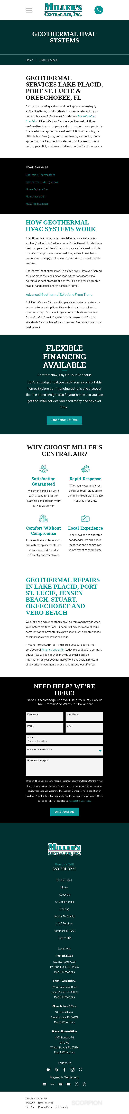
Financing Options (64, 420)
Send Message (64, 812)
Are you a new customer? (39, 749)
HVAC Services (64, 923)
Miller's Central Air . (53, 649)
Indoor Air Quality (64, 916)
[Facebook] (64, 1070)
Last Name (72, 714)
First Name (32, 714)
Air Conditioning (64, 901)
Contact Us (64, 937)
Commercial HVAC (64, 930)
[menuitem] (64, 174)
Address (31, 737)
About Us (64, 894)
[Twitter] (81, 1070)
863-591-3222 (64, 869)
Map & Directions (64, 971)
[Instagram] (72, 1070)
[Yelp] (56, 1070)
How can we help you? (38, 760)
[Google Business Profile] (48, 1070)
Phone (30, 725)
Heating (64, 908)
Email (70, 725)
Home (64, 887)
